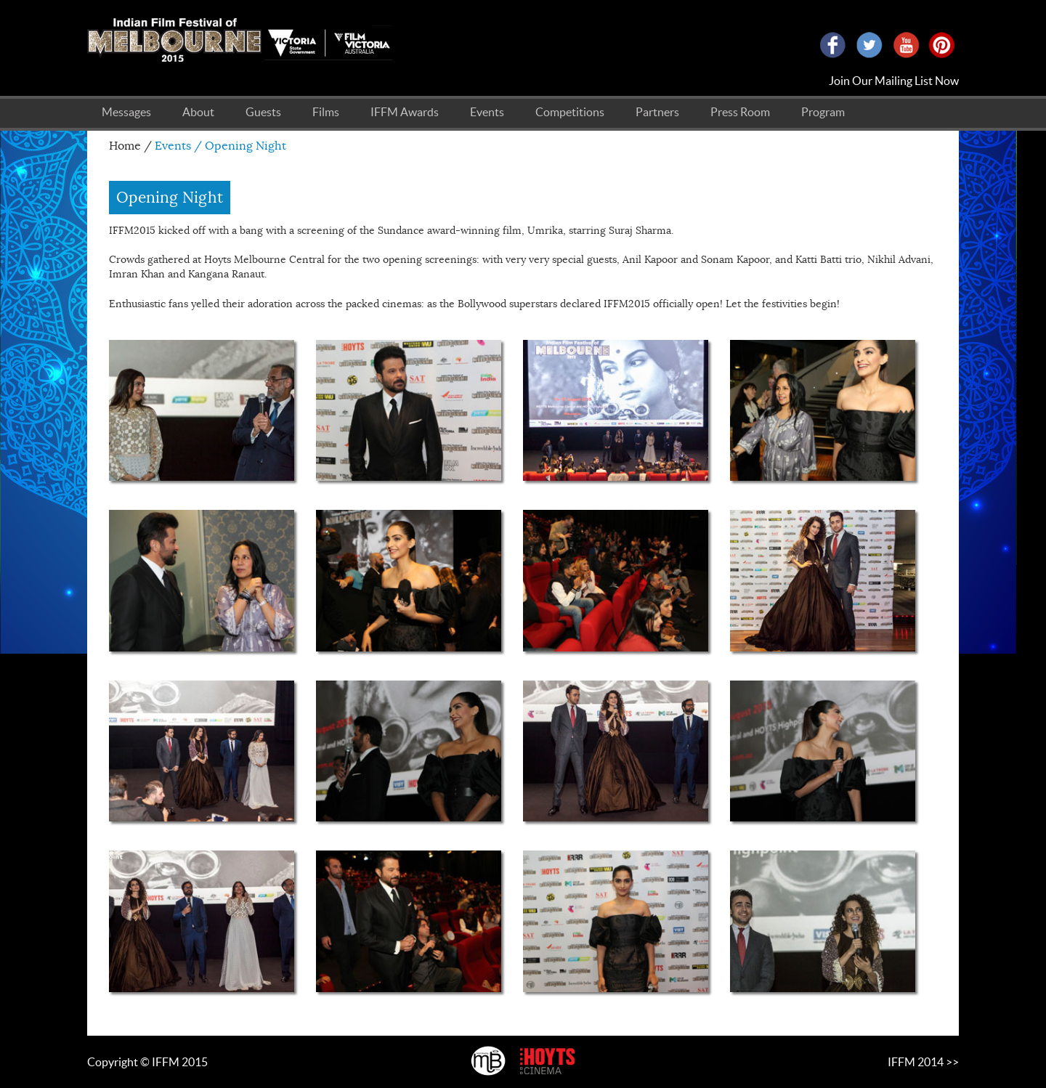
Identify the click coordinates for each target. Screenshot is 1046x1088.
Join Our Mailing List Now (894, 80)
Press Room (740, 111)
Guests (263, 111)
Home (125, 146)
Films (325, 111)
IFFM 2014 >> (923, 1061)
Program (823, 111)
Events (487, 111)
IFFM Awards (404, 111)
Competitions (569, 111)
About (198, 111)
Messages (126, 111)
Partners (657, 111)
